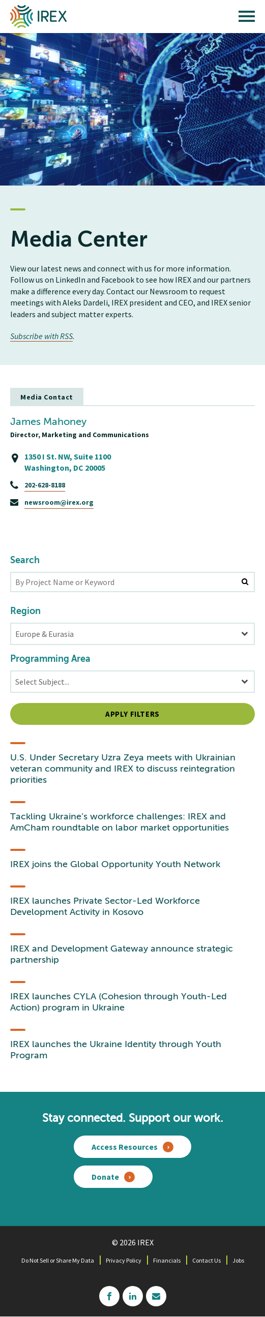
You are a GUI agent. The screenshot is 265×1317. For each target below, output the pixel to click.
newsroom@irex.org (59, 502)
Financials (167, 1260)
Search (25, 560)
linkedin (133, 1296)
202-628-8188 (44, 484)
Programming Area (50, 659)
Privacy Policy (123, 1260)
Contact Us (206, 1260)
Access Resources (125, 1147)
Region (25, 611)
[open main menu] (247, 19)
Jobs (238, 1260)
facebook (109, 1296)
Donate (105, 1177)
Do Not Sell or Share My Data (57, 1260)
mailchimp (156, 1296)
